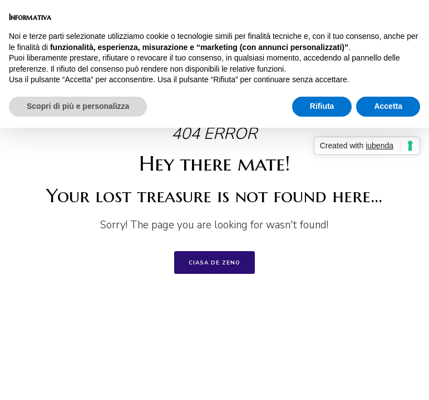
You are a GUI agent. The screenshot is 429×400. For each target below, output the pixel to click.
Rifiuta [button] (322, 106)
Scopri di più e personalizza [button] (78, 106)
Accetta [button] (388, 106)
